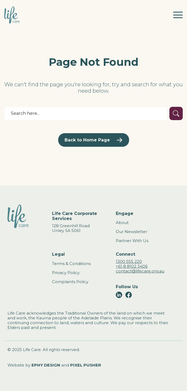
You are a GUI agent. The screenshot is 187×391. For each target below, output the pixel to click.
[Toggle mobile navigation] (178, 15)
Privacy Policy (65, 272)
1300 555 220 (129, 261)
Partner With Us (132, 240)
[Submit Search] (176, 113)
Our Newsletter (131, 231)
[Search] (85, 113)
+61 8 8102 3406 (132, 266)
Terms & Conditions (71, 263)
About (122, 222)
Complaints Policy (70, 281)
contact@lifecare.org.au (140, 271)
